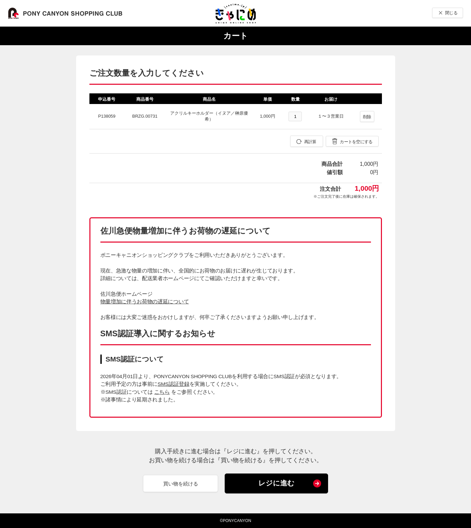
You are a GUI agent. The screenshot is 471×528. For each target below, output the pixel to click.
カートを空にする (356, 141)
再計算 (310, 141)
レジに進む (276, 483)
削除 (367, 116)
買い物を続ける (180, 483)
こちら (162, 392)
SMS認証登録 (173, 384)
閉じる (451, 12)
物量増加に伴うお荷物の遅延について (144, 301)
